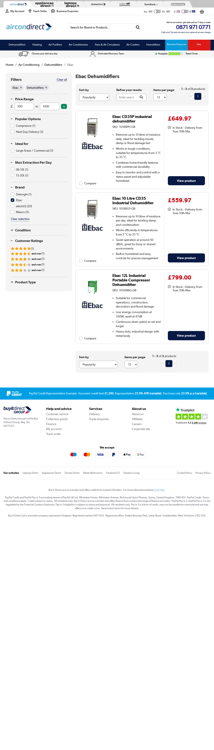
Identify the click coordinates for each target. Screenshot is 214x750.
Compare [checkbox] (90, 183)
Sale (199, 44)
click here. (159, 489)
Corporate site (141, 429)
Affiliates (137, 419)
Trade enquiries (99, 419)
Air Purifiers (55, 44)
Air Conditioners (78, 44)
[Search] (101, 27)
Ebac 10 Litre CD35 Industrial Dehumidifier (133, 200)
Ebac (19, 200)
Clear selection (20, 219)
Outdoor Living (131, 472)
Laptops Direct (30, 472)
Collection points (57, 419)
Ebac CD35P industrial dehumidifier (132, 118)
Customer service (57, 414)
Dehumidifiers (17, 44)
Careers (137, 424)
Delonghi (23, 194)
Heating (37, 44)
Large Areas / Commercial (34, 150)
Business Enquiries (176, 44)
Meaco (22, 212)
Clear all (62, 79)
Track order (53, 434)
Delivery (94, 414)
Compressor (25, 125)
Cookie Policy (184, 472)
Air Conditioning (28, 64)
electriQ (24, 206)
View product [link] (186, 180)
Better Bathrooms (92, 472)
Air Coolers (132, 44)
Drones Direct (72, 472)
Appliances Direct (51, 472)
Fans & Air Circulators (107, 44)
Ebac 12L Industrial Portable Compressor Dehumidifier (131, 280)
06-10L (22, 169)
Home (9, 64)
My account (53, 429)
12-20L (22, 175)
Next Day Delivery (29, 131)
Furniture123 (113, 472)
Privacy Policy (203, 472)
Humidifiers (153, 44)
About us (137, 414)
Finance (51, 424)
